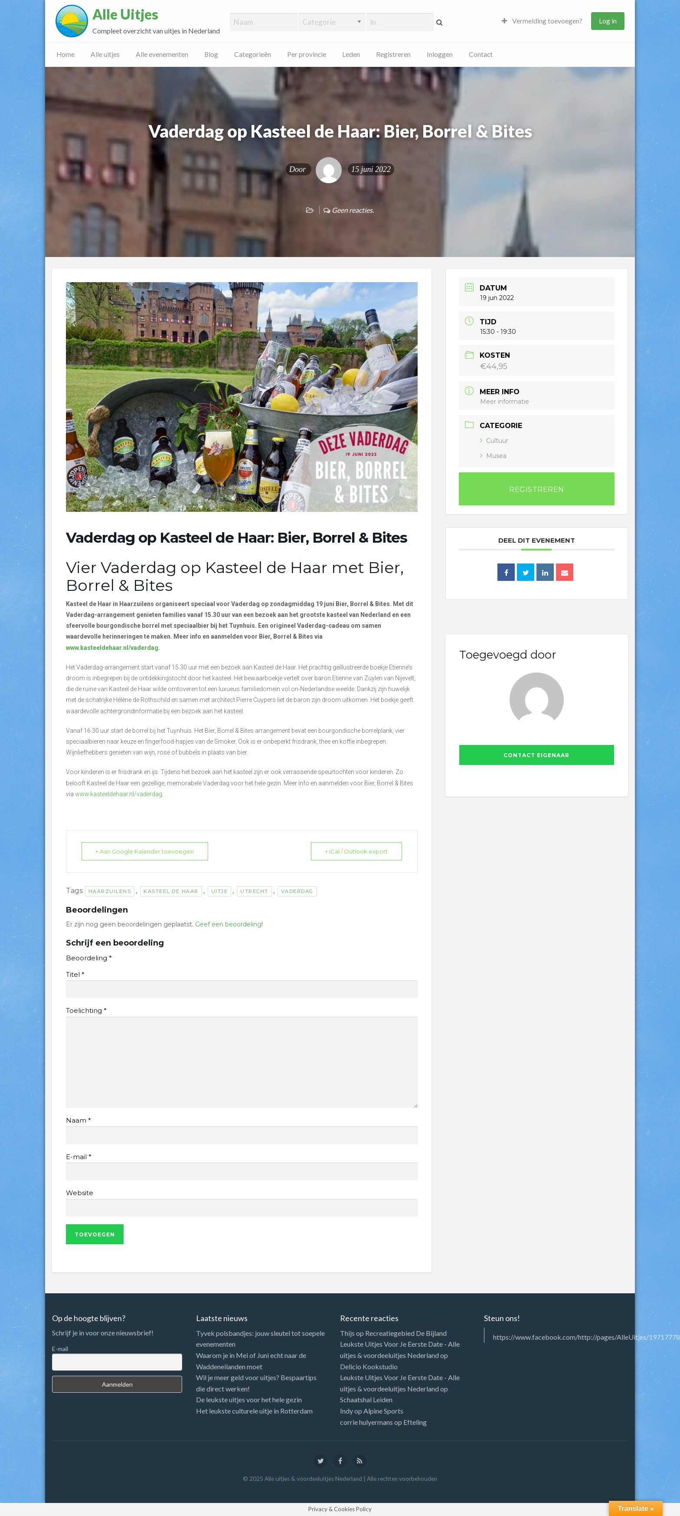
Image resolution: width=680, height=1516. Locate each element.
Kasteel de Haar (171, 891)
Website (79, 1193)
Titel (75, 975)
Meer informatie (504, 401)
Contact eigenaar (536, 755)
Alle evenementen (162, 54)
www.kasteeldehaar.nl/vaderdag (118, 794)
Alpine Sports (383, 1411)
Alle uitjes (105, 54)
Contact (481, 54)
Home (65, 54)
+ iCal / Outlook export (355, 851)
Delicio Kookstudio (369, 1366)
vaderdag (297, 891)
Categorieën (252, 54)
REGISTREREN (536, 489)
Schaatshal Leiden (366, 1399)
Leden (351, 54)
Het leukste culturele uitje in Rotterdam (254, 1411)
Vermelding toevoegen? (542, 21)
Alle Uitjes (125, 14)
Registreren (393, 54)
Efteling (415, 1422)
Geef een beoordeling (228, 924)
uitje (219, 891)
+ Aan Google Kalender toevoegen (146, 851)
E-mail (78, 1157)
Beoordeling (88, 958)
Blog (211, 54)
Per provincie (306, 54)
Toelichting (86, 1011)
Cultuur (494, 441)
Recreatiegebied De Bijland (406, 1333)
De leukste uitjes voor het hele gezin (249, 1399)
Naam (78, 1120)
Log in (608, 21)
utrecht (254, 891)
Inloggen (440, 54)
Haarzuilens (109, 891)
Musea (493, 456)
